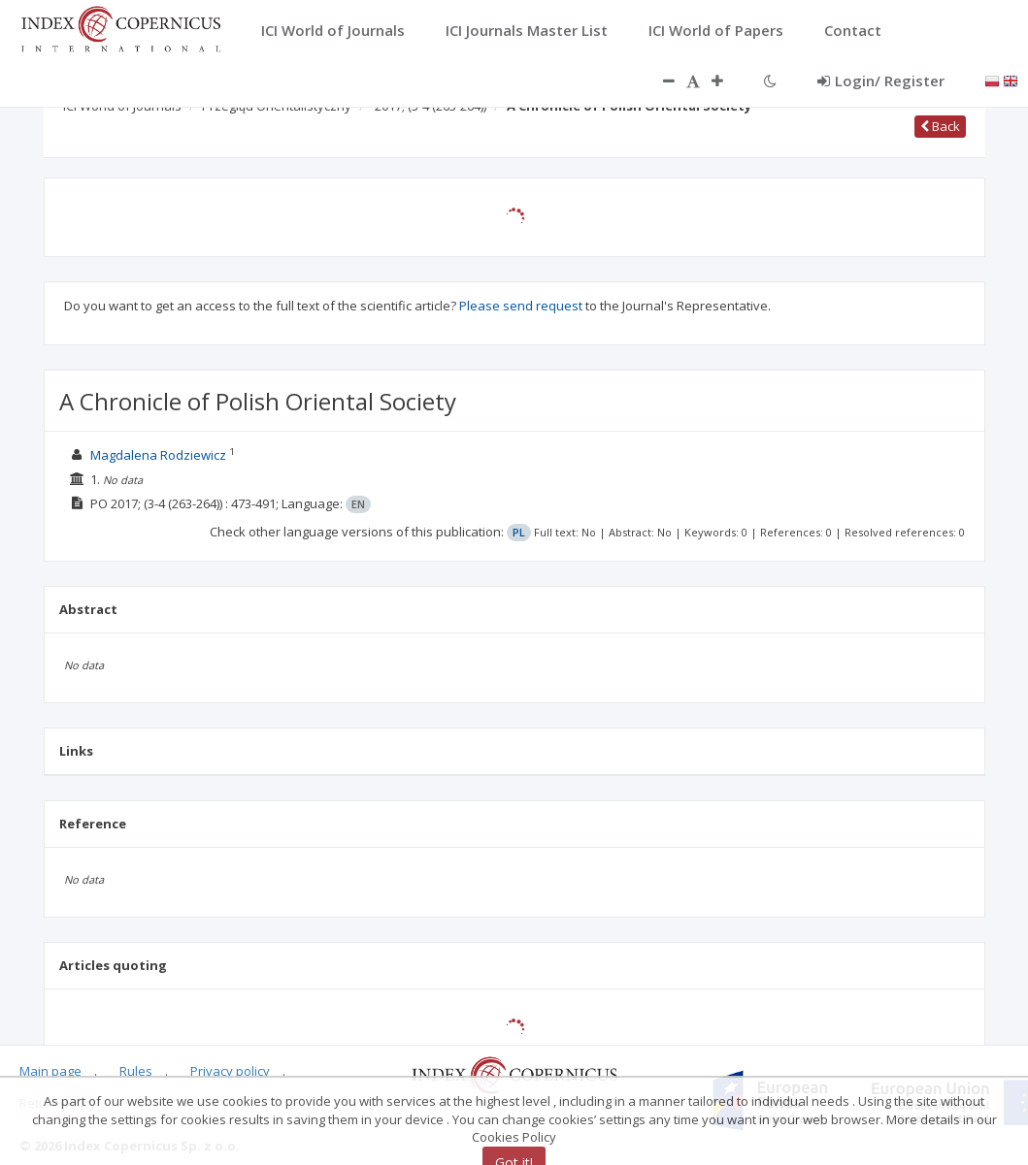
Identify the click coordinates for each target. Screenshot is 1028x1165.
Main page (50, 1071)
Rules (135, 1071)
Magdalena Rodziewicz (158, 455)
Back (940, 126)
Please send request (520, 305)
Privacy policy (230, 1071)
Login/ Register (881, 80)
